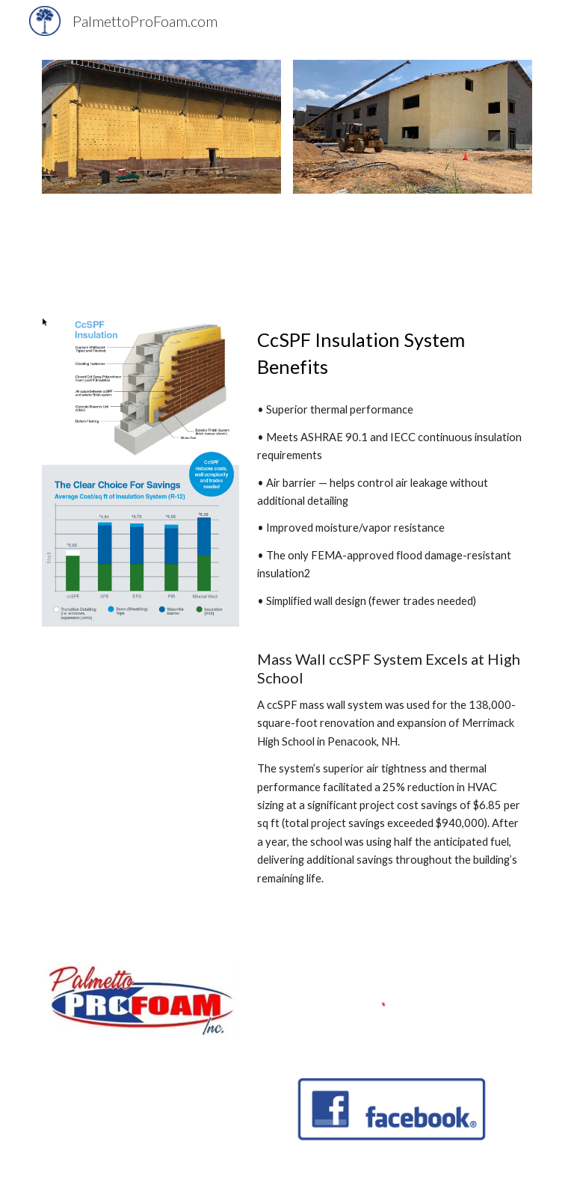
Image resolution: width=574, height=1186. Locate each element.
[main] (391, 353)
